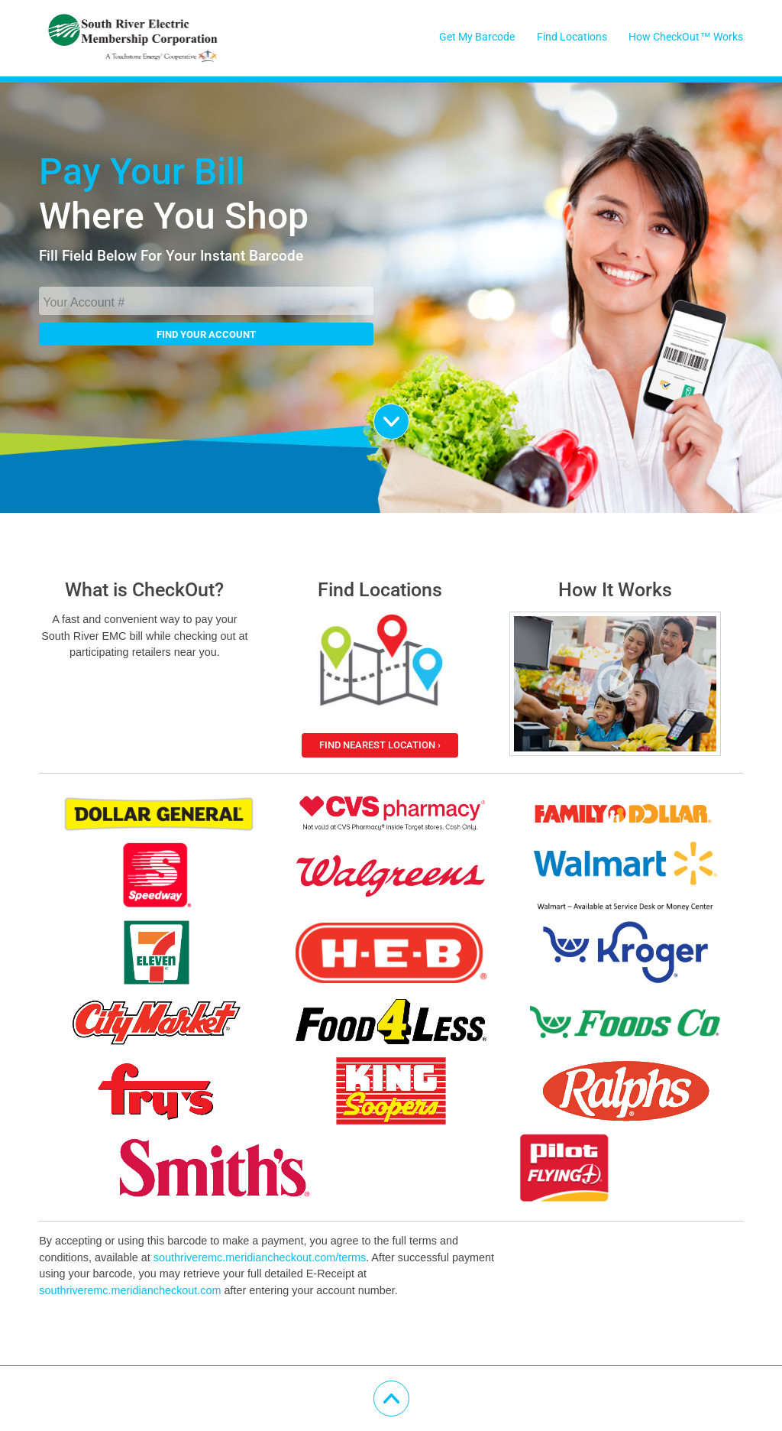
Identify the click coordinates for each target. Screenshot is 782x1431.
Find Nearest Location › (380, 745)
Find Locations (572, 37)
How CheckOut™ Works (685, 37)
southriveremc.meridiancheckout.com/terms (259, 1257)
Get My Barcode (477, 37)
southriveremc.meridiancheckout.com (130, 1290)
